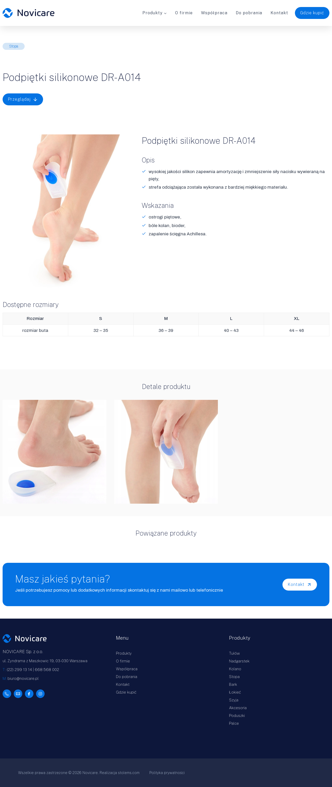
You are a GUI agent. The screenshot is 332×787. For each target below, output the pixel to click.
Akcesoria (238, 708)
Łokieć (235, 692)
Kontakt (279, 12)
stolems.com (129, 773)
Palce (234, 723)
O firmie (184, 12)
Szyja (233, 700)
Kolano (235, 669)
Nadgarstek (239, 661)
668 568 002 (47, 669)
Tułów (234, 653)
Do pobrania (249, 12)
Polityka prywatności (167, 773)
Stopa (234, 676)
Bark (233, 684)
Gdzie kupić (312, 12)
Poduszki (237, 715)
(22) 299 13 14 (19, 669)
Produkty (124, 653)
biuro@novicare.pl (23, 678)
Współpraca (214, 12)
